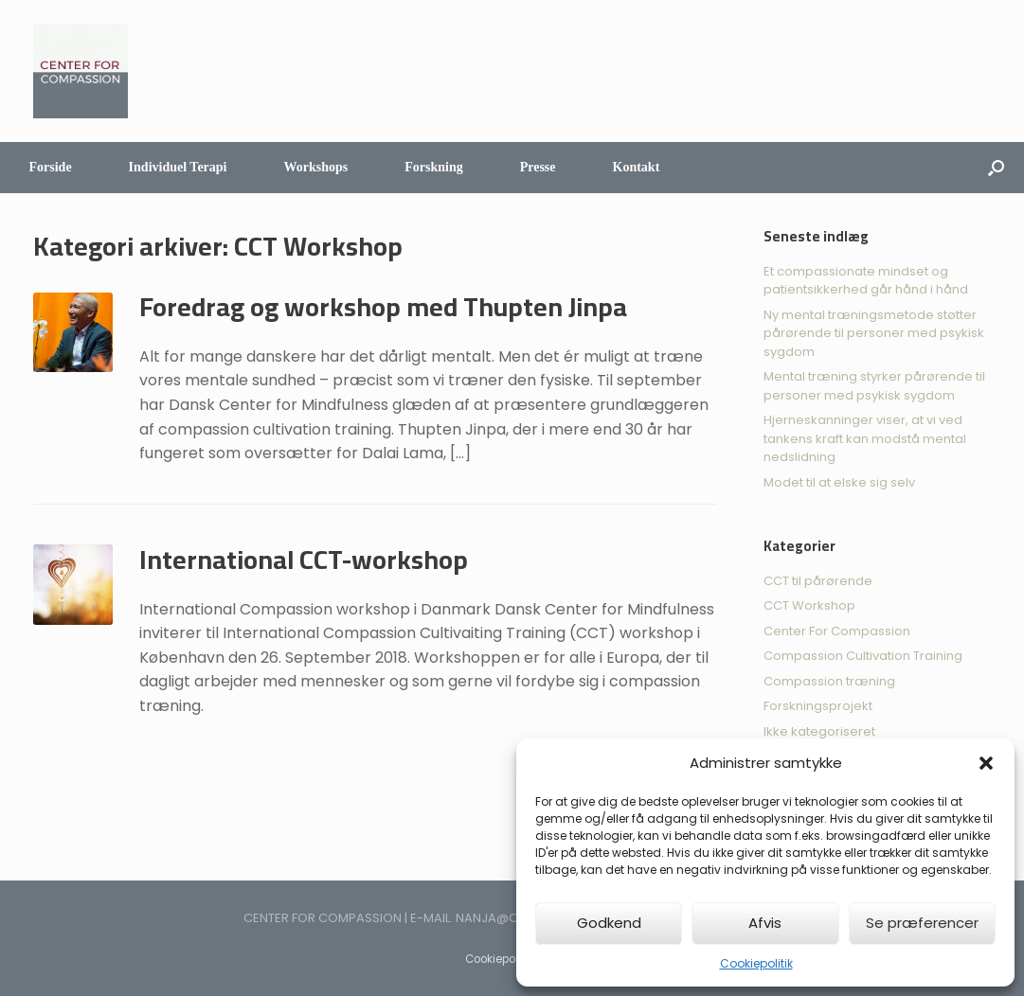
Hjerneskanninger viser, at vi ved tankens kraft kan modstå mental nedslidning (865, 438)
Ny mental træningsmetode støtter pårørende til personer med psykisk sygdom (874, 333)
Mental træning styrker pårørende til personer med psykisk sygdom (874, 385)
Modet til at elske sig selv (839, 482)
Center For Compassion (837, 631)
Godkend (609, 923)
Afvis (764, 923)
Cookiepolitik (756, 963)
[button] (986, 763)
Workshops (316, 167)
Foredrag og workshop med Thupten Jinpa (383, 306)
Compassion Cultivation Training (863, 656)
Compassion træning (829, 681)
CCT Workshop (809, 605)
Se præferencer (922, 923)
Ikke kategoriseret (819, 731)
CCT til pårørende (818, 581)
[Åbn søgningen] (996, 167)
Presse (538, 167)
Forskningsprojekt (818, 706)
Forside (50, 167)
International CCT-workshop (303, 559)
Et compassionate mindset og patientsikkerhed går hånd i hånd (866, 280)
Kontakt (636, 167)
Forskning (433, 167)
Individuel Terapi (178, 167)
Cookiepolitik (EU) (512, 959)
